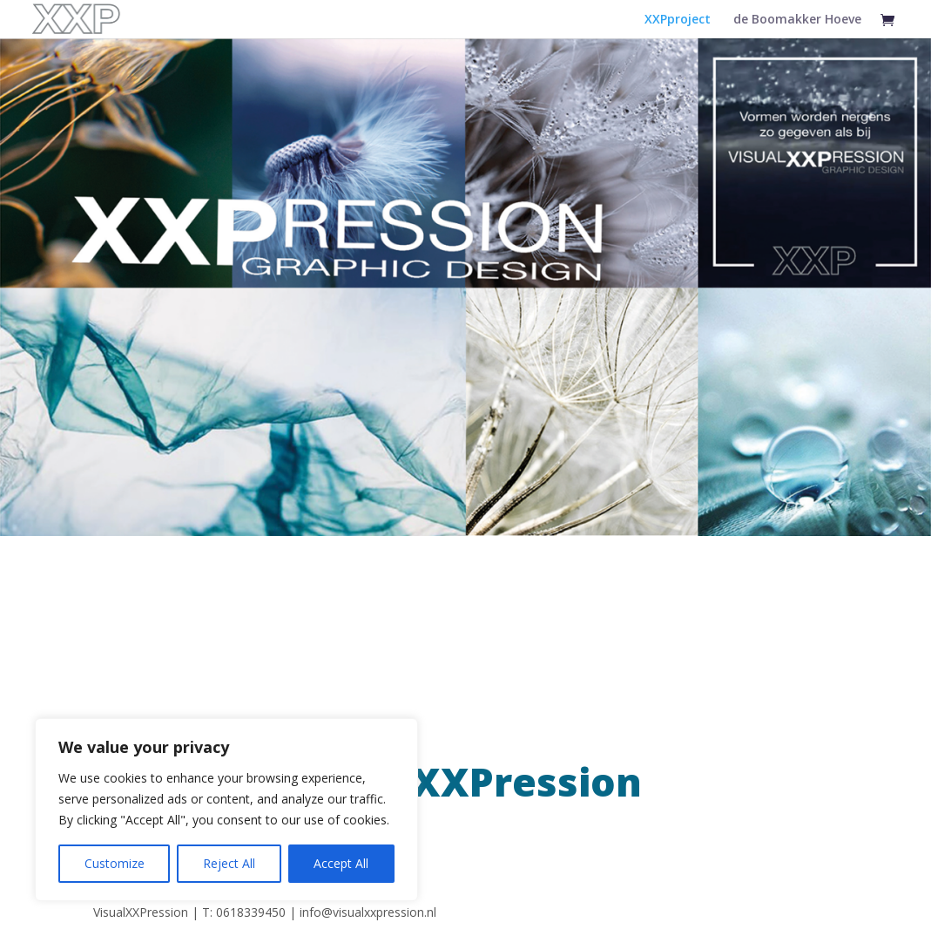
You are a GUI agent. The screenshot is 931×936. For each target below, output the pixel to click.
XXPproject (677, 20)
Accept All (341, 863)
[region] (226, 809)
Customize (114, 863)
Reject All (229, 863)
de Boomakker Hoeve (797, 20)
